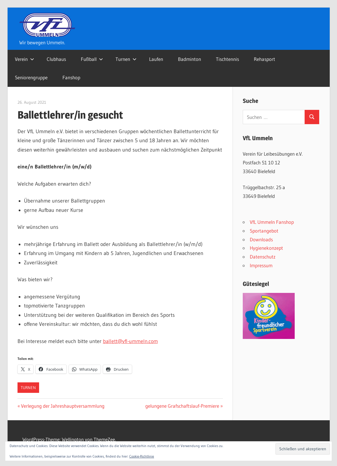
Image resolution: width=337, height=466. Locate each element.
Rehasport (264, 59)
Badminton (189, 59)
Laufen (156, 59)
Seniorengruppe (31, 77)
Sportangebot (264, 231)
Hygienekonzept (266, 248)
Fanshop (71, 77)
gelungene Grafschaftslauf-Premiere (182, 406)
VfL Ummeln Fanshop (272, 222)
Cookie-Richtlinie (141, 456)
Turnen (126, 59)
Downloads (261, 239)
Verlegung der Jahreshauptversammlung (62, 406)
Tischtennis (227, 59)
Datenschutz (262, 257)
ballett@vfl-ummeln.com (130, 341)
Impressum (261, 265)
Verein (24, 59)
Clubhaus (56, 59)
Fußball (92, 59)
